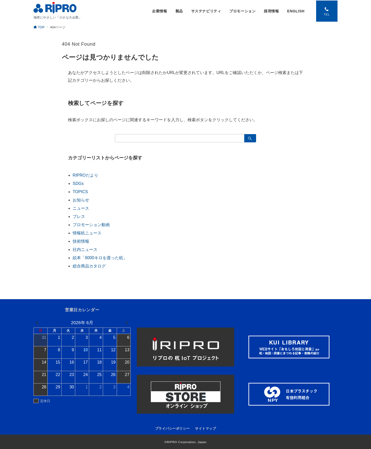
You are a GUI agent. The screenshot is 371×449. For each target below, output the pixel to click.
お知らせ (81, 200)
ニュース (81, 208)
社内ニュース (85, 249)
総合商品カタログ (89, 266)
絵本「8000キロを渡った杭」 (100, 258)
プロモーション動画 (91, 225)
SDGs (78, 183)
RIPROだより (85, 175)
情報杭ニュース (87, 233)
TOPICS (80, 192)
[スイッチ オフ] (326, 11)
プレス (79, 216)
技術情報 (81, 241)
